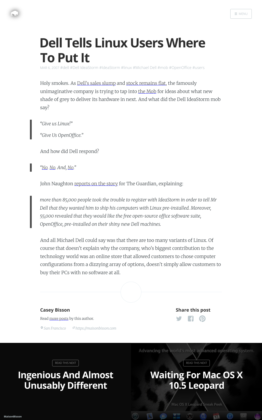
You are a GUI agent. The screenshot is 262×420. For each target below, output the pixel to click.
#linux (126, 67)
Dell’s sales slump (96, 83)
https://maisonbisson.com (95, 328)
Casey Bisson (55, 310)
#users (198, 67)
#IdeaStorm (109, 67)
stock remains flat (146, 83)
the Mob (147, 91)
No (45, 167)
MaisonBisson (13, 416)
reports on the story (96, 184)
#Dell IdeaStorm (84, 67)
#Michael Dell (144, 67)
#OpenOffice (180, 67)
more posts (58, 318)
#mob (163, 67)
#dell (64, 67)
